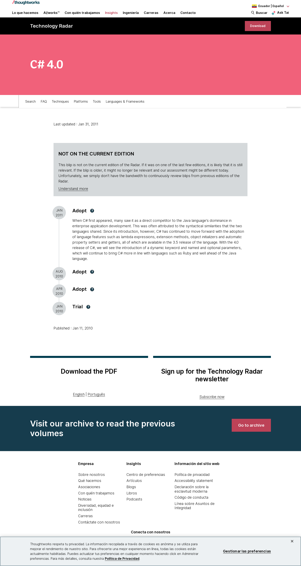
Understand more (73, 198)
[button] (92, 221)
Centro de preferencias (145, 484)
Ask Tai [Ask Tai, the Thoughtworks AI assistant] (283, 16)
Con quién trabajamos (96, 503)
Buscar (261, 17)
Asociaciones (89, 497)
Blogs (131, 497)
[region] (150, 551)
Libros (131, 503)
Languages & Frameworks (125, 110)
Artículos (134, 490)
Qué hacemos (89, 490)
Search (30, 110)
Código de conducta (191, 507)
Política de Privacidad (122, 559)
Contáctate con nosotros (99, 532)
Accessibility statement (194, 490)
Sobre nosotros (91, 484)
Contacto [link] (188, 17)
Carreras (85, 526)
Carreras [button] (151, 17)
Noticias (85, 509)
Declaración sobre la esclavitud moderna (191, 499)
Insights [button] (111, 17)
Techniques (60, 110)
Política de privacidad (192, 484)
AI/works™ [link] (51, 17)
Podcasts (134, 509)
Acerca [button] (169, 17)
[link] (255, 33)
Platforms (81, 110)
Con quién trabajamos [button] (82, 17)
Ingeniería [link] (131, 17)
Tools (97, 110)
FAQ (44, 110)
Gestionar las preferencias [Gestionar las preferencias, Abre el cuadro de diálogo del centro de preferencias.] (247, 551)
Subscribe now (211, 406)
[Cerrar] (292, 541)
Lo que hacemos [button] (25, 17)
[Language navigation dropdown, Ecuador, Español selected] (266, 6)
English (79, 404)
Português (96, 404)
